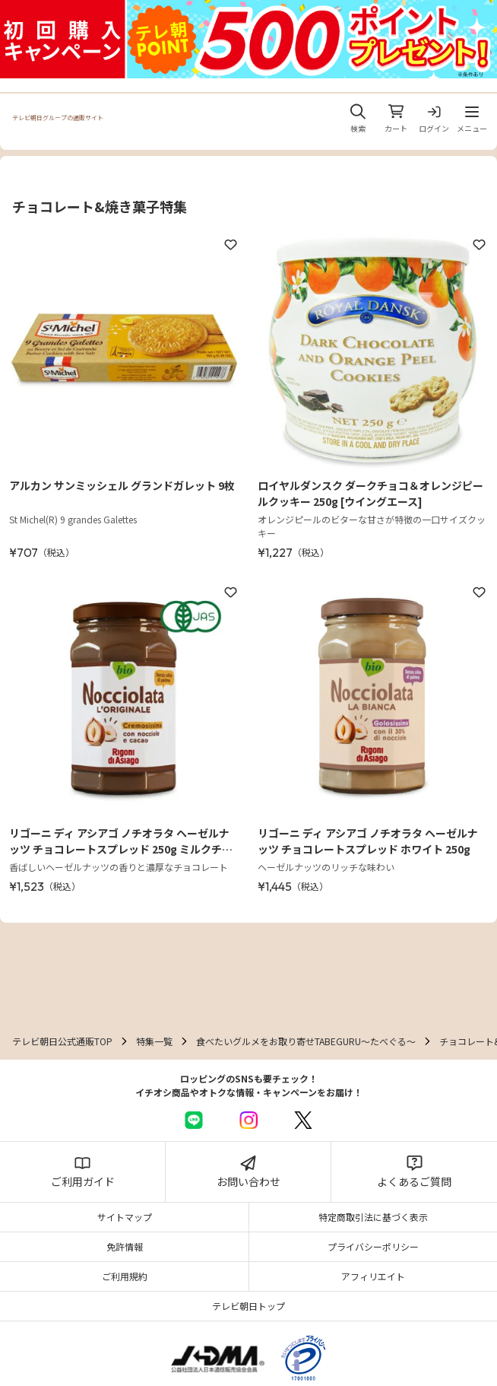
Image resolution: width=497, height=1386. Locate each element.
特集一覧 (154, 1041)
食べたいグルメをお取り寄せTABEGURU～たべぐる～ (306, 1041)
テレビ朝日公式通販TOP (62, 1041)
